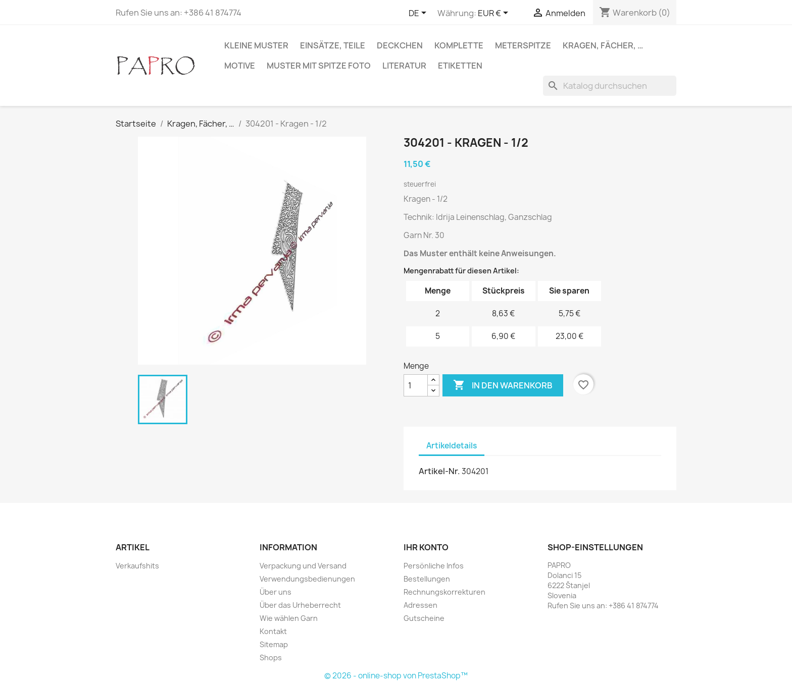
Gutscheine (424, 618)
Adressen (420, 605)
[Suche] (609, 86)
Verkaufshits (137, 565)
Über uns (275, 592)
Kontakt (273, 631)
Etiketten (460, 65)
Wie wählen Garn (289, 618)
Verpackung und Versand (303, 565)
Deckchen (400, 45)
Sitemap (274, 644)
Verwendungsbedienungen (307, 579)
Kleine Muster (256, 45)
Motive (239, 65)
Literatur (404, 65)
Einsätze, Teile (332, 45)
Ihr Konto (426, 547)
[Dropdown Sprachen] (419, 14)
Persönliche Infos (434, 565)
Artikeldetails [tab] (451, 445)
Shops (271, 657)
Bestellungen (427, 579)
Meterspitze (523, 45)
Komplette (458, 45)
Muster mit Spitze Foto (319, 65)
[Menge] (416, 385)
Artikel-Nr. (439, 471)
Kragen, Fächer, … (603, 45)
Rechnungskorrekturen (444, 592)
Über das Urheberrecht (300, 605)
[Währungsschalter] (495, 14)
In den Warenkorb (503, 385)
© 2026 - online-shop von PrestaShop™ (396, 675)
